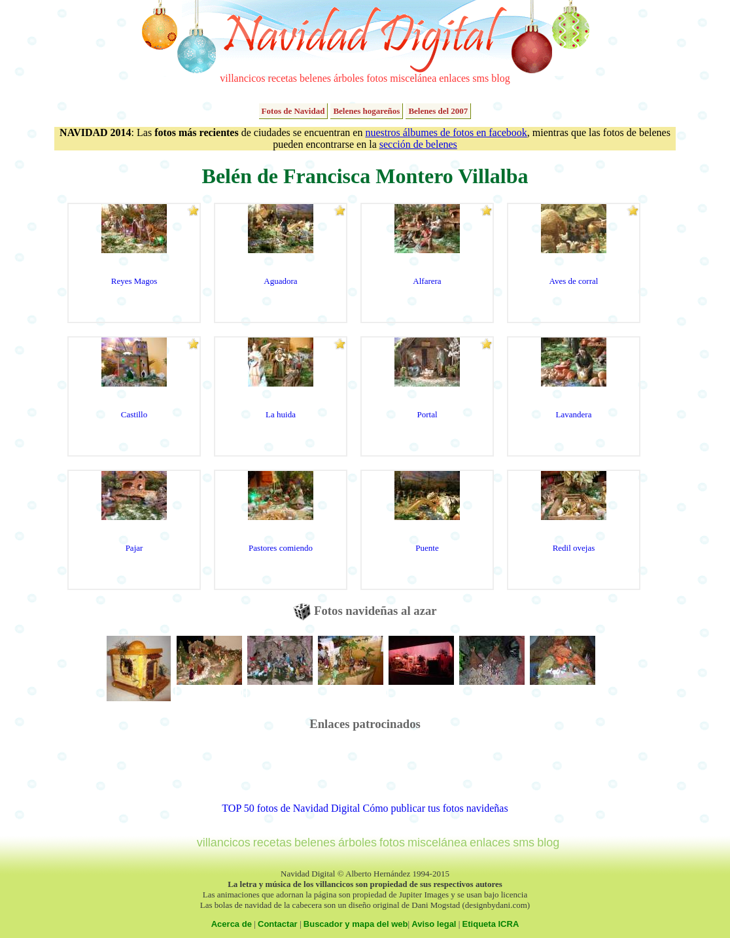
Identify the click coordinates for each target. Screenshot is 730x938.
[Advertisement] (365, 773)
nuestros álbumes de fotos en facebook (446, 132)
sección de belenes (418, 144)
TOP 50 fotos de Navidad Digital (291, 808)
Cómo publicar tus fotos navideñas (435, 808)
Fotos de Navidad (293, 111)
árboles (349, 78)
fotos (376, 78)
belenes (315, 78)
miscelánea (413, 78)
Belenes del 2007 (438, 111)
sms (480, 78)
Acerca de (231, 924)
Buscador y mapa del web (356, 924)
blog (500, 78)
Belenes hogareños (366, 111)
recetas (282, 78)
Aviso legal (433, 924)
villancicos (242, 78)
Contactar (278, 924)
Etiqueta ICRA (490, 924)
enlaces (454, 78)
